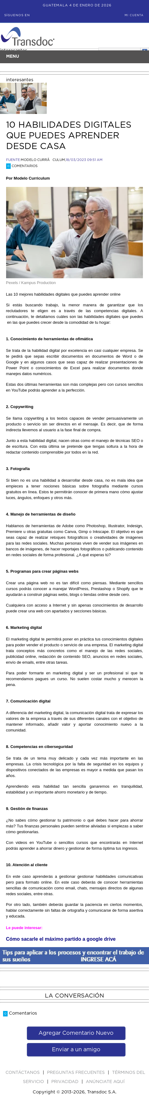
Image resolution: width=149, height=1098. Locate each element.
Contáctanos (23, 1073)
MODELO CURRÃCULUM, (43, 160)
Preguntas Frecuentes (76, 1073)
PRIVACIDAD (65, 1082)
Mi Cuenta (134, 15)
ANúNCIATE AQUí (105, 1082)
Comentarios (22, 166)
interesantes (19, 80)
